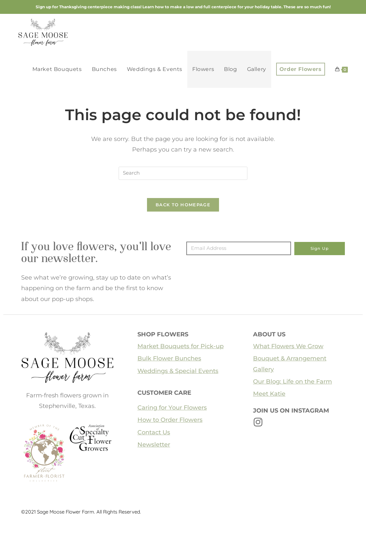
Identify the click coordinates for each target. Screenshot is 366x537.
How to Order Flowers (169, 421)
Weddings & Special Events (177, 373)
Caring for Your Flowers (172, 409)
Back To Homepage (183, 206)
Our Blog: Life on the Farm (292, 383)
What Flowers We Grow (288, 348)
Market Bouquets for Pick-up (180, 348)
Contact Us (153, 434)
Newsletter (153, 446)
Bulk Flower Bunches (169, 360)
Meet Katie (269, 395)
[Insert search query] (183, 173)
